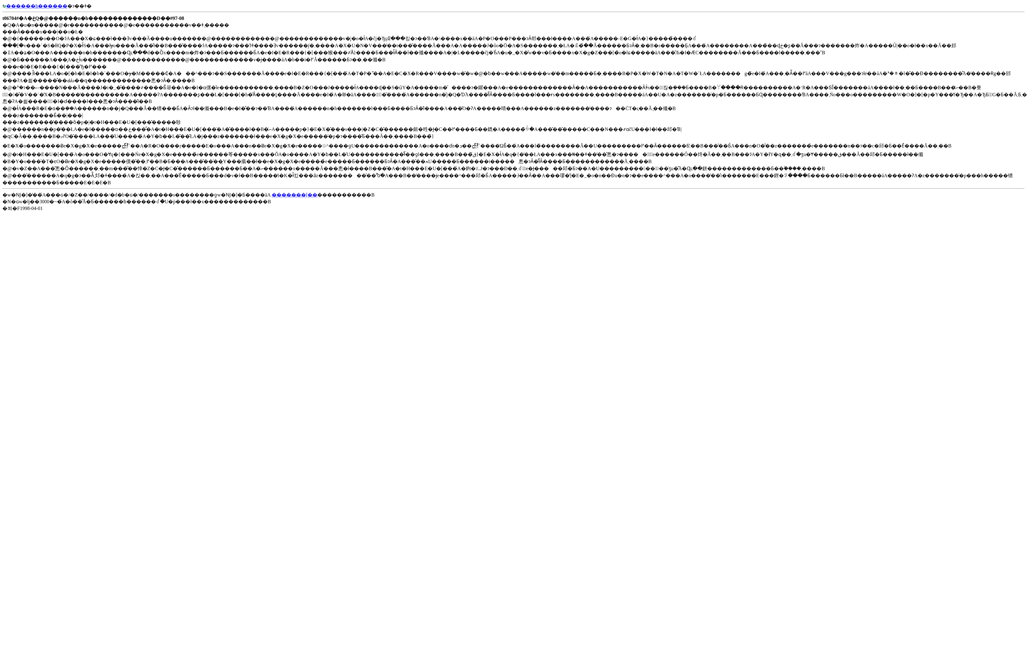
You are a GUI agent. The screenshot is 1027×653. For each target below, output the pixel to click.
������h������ (34, 6)
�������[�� (294, 194)
